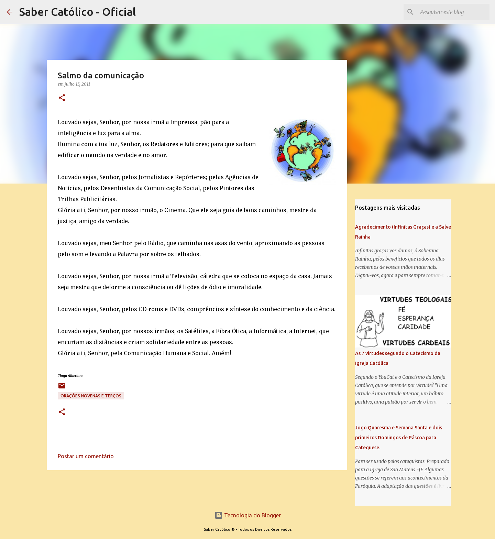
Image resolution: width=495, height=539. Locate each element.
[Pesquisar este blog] (453, 12)
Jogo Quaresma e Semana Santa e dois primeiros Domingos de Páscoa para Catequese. (398, 437)
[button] (62, 98)
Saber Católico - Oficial (77, 12)
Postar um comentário (86, 456)
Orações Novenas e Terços (90, 396)
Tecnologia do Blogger (247, 515)
